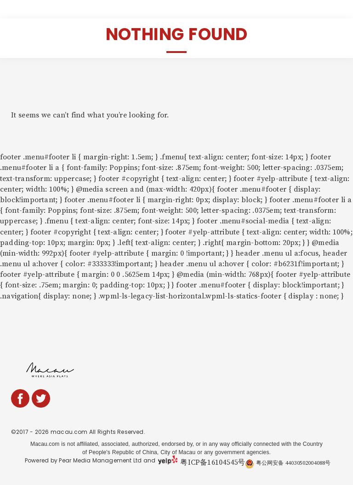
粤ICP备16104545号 (212, 462)
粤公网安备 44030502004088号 (287, 463)
